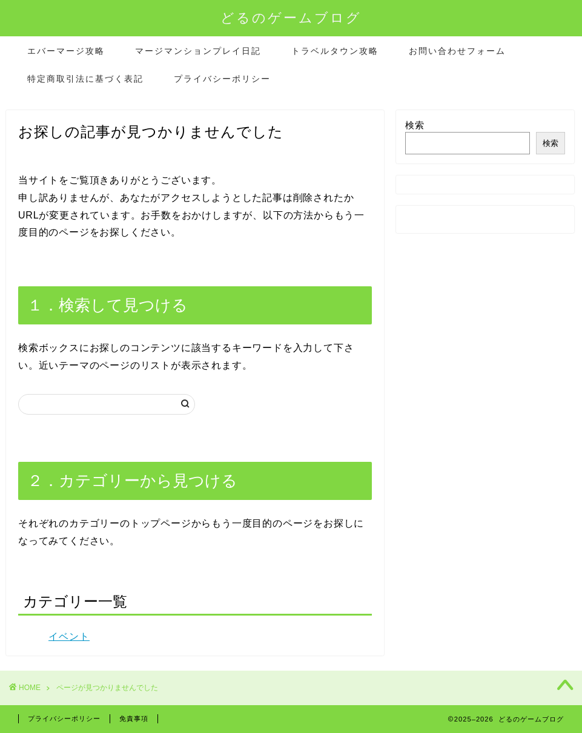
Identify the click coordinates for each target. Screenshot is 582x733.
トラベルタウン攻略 (335, 50)
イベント (69, 636)
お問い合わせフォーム (457, 50)
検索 (415, 125)
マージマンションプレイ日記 (198, 50)
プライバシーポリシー (222, 78)
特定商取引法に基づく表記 (85, 78)
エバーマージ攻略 (66, 50)
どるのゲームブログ (291, 17)
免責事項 (133, 718)
